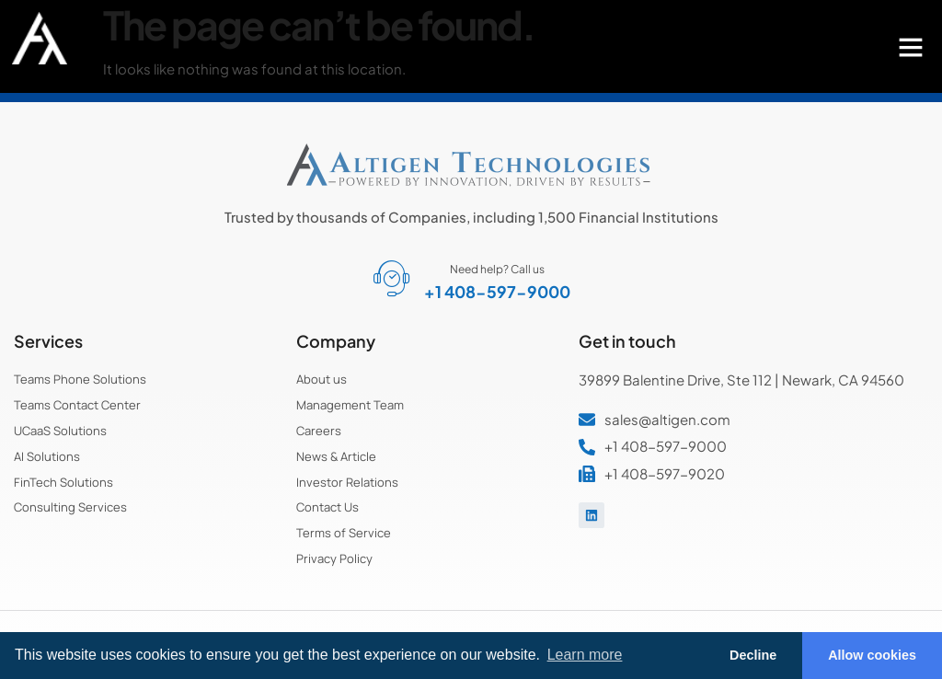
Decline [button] (752, 655)
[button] (910, 47)
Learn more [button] (585, 654)
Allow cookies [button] (872, 655)
